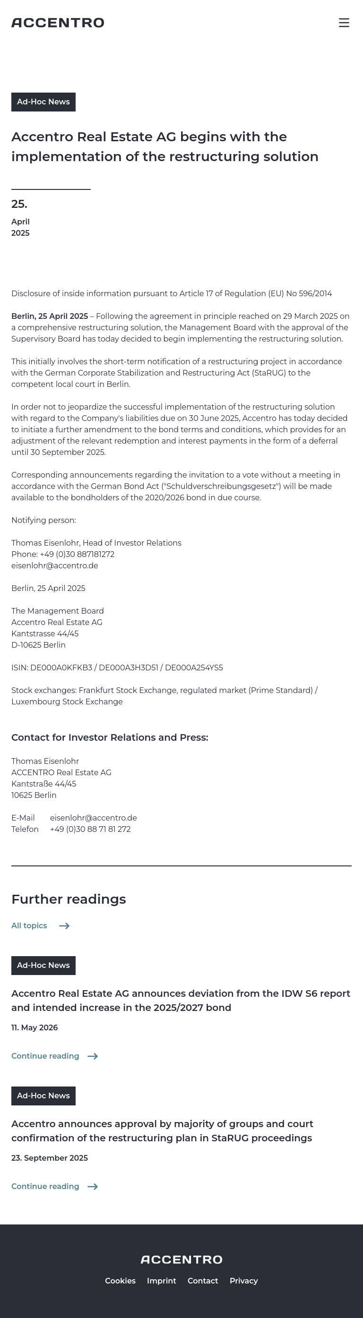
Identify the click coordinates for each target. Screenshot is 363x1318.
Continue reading (55, 1056)
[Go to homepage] (57, 22)
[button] (344, 22)
